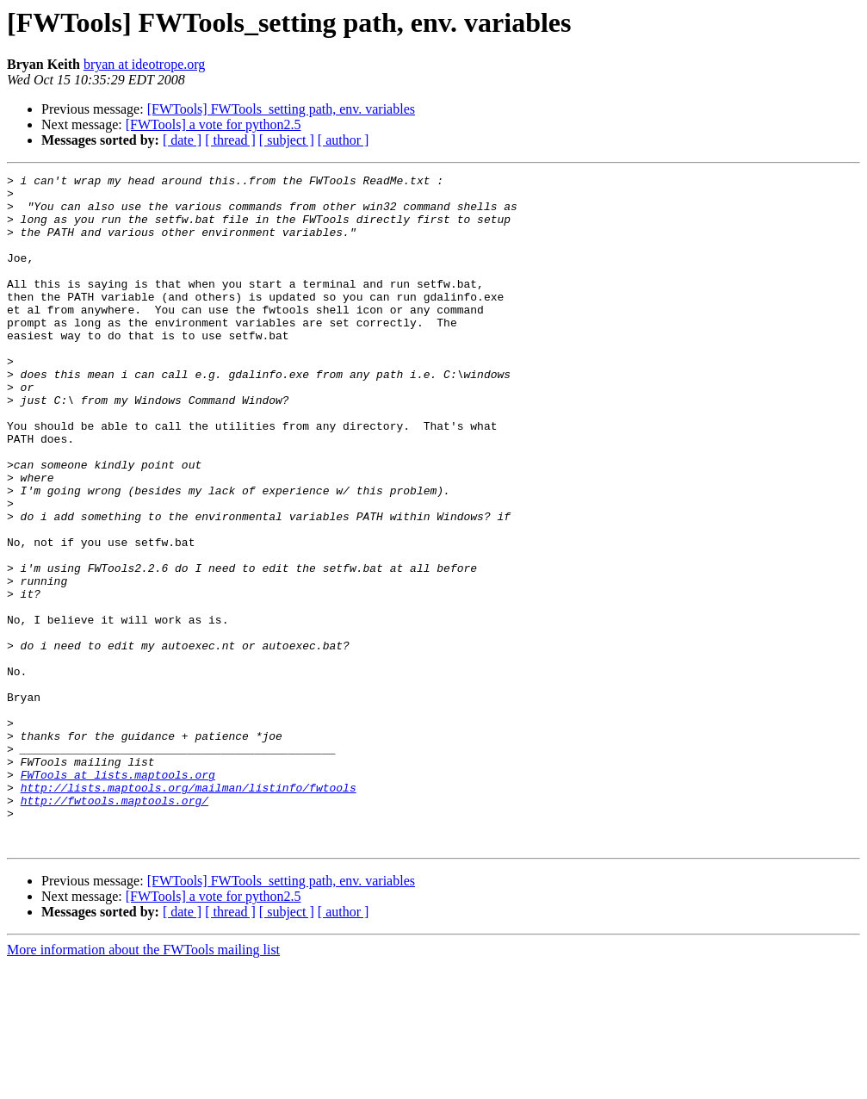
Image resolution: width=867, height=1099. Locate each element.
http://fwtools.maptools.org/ (114, 926)
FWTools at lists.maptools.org (118, 895)
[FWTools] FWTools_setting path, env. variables (281, 109)
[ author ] (343, 140)
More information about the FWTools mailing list (143, 1084)
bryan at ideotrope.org (144, 64)
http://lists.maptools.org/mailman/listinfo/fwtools (188, 911)
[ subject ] (286, 140)
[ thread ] (230, 140)
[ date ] (182, 140)
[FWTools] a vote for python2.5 (213, 124)
